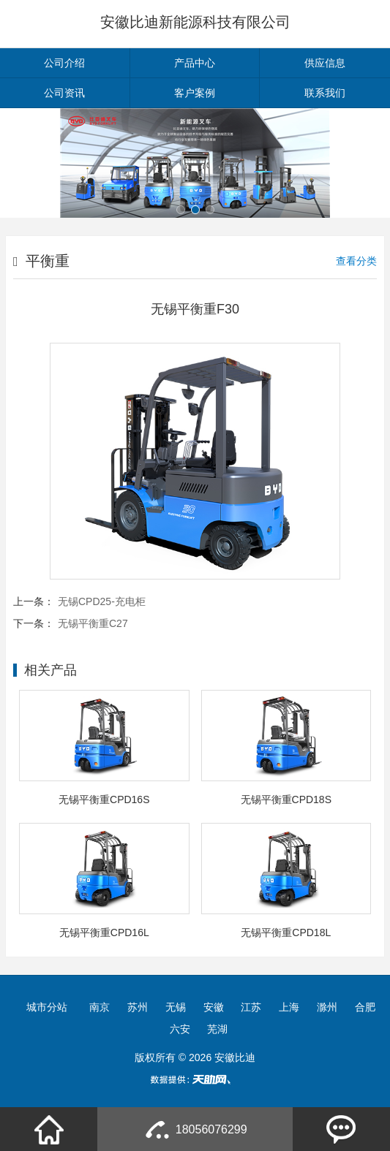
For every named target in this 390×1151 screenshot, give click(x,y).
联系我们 (324, 93)
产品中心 (194, 63)
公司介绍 (64, 63)
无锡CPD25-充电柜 (102, 601)
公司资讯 (64, 93)
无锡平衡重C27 (93, 623)
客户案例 (194, 93)
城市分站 (46, 1007)
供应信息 (324, 63)
